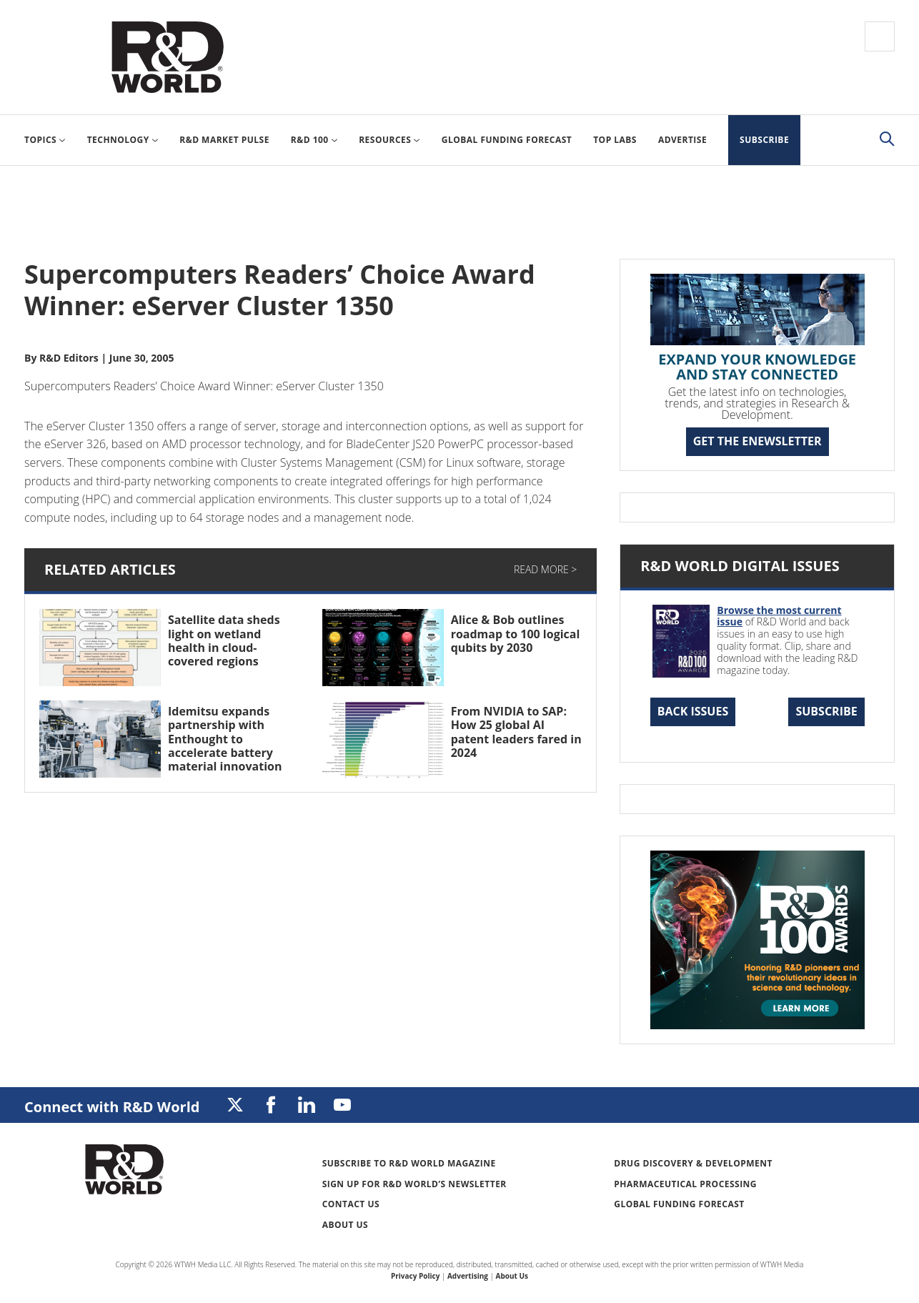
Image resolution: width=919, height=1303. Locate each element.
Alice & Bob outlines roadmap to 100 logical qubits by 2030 (515, 633)
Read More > (545, 569)
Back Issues (693, 711)
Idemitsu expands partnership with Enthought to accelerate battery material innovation (225, 738)
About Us (345, 1225)
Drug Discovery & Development (693, 1163)
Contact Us (350, 1204)
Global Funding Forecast (679, 1204)
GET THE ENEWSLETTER (757, 441)
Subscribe (826, 711)
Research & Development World (167, 57)
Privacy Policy (415, 1276)
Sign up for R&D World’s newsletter (414, 1184)
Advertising (467, 1276)
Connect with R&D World (111, 1106)
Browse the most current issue (779, 616)
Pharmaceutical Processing (685, 1184)
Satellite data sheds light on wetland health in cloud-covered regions (224, 640)
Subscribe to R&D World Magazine (409, 1163)
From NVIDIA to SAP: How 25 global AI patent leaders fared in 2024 (516, 732)
